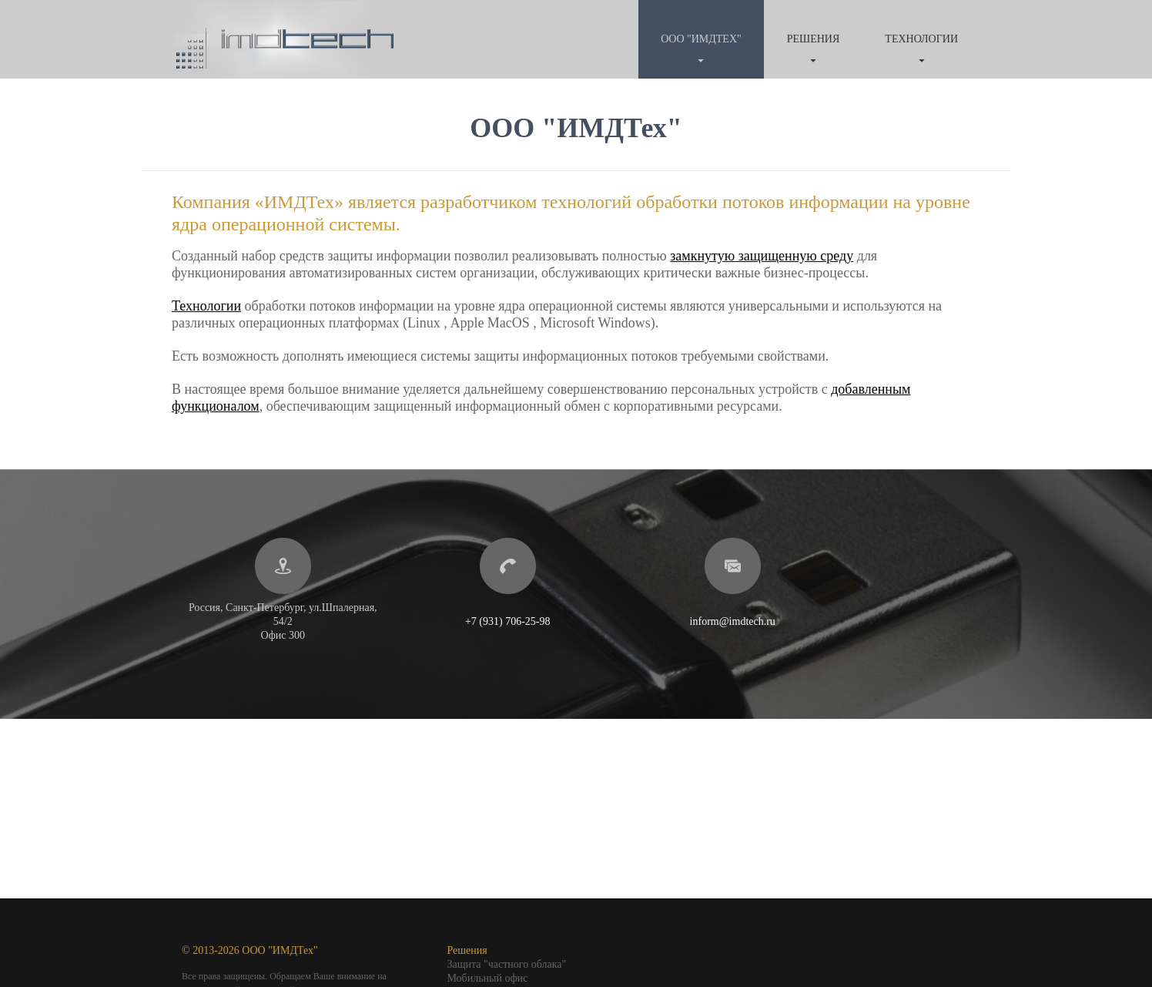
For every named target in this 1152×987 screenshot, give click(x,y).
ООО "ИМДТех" (701, 39)
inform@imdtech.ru (732, 621)
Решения (813, 39)
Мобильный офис (487, 978)
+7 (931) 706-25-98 (508, 621)
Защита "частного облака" (507, 964)
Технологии (921, 39)
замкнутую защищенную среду (761, 256)
